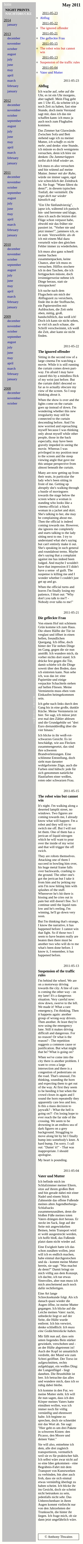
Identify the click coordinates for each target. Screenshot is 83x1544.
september (14, 121)
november (14, 43)
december (13, 38)
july (9, 59)
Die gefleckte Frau (52, 38)
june (10, 64)
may (10, 70)
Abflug (45, 18)
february (13, 86)
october (12, 49)
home (7, 4)
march (11, 80)
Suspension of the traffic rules (60, 62)
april (10, 75)
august (11, 54)
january (12, 24)
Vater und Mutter (51, 72)
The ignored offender (54, 28)
